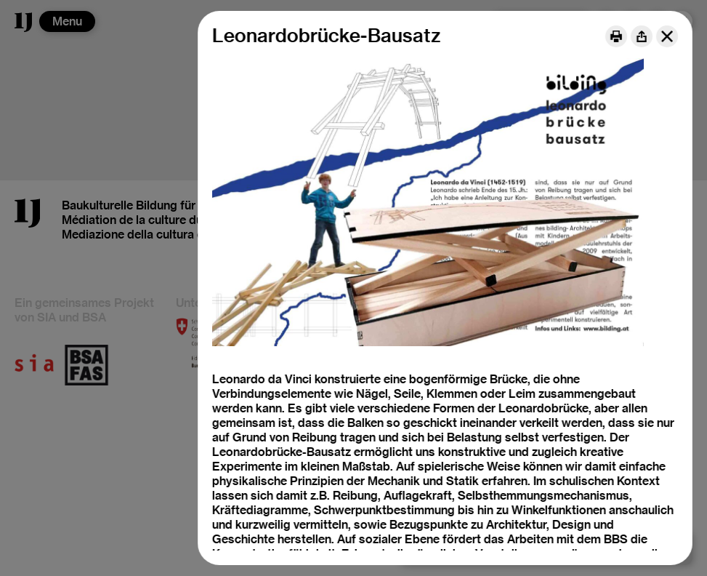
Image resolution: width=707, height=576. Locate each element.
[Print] (616, 36)
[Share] (642, 36)
